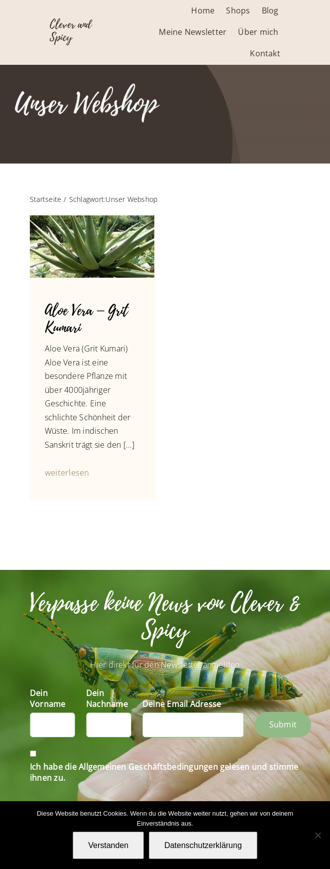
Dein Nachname (107, 698)
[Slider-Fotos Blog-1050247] (92, 219)
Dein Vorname (48, 698)
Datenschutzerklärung (203, 845)
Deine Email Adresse (181, 703)
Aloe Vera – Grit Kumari (86, 319)
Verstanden (108, 845)
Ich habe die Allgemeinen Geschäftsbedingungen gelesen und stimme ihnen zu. (164, 772)
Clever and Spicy (71, 30)
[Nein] (318, 835)
